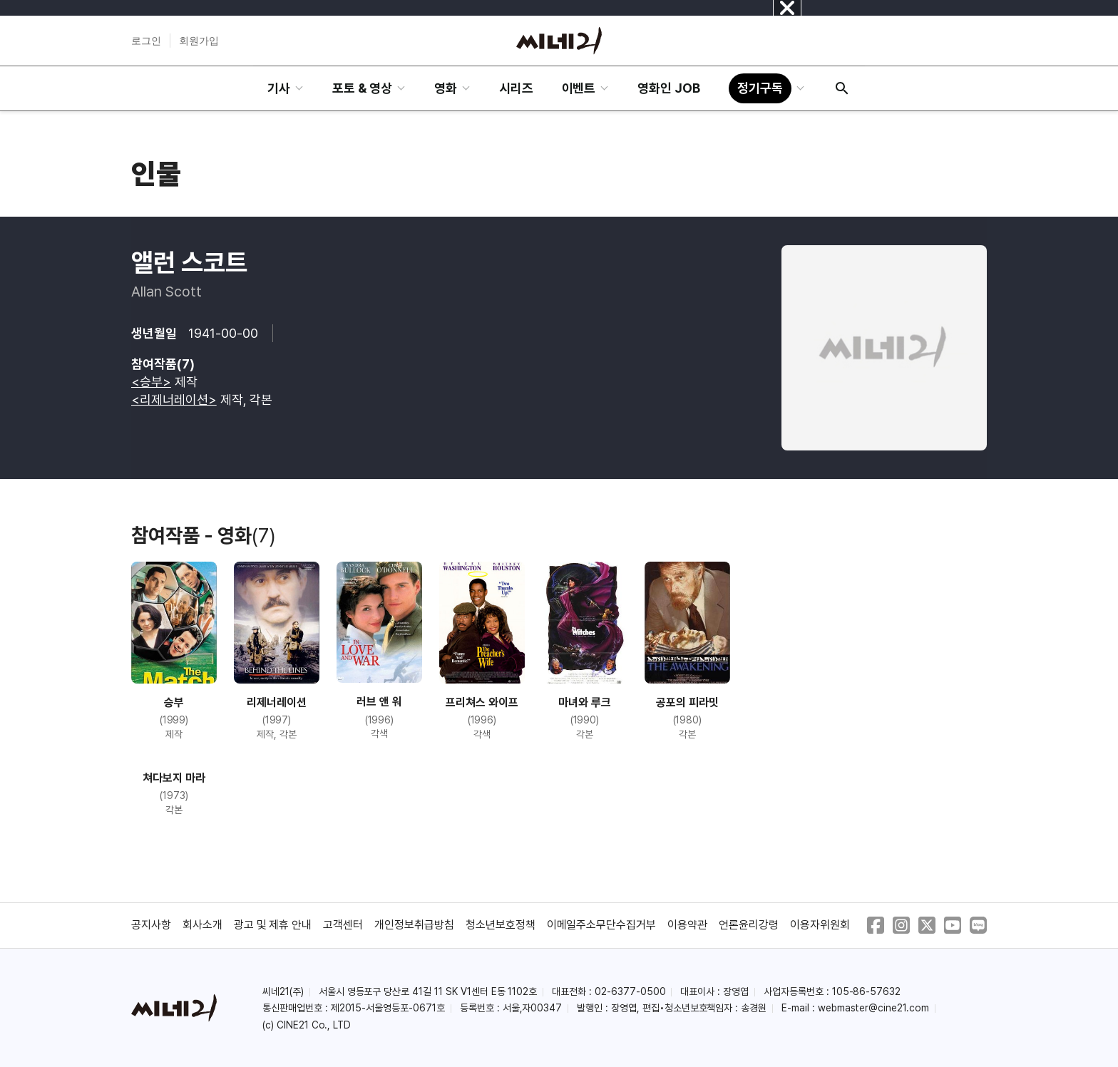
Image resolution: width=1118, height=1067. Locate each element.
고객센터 (343, 925)
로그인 (146, 40)
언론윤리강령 (749, 925)
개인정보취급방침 (414, 925)
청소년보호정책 (500, 925)
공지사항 (151, 925)
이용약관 (687, 925)
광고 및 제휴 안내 (273, 925)
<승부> (151, 381)
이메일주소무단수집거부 (602, 925)
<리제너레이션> (174, 399)
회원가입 (199, 40)
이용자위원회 (820, 925)
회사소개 (202, 925)
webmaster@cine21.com (873, 1008)
